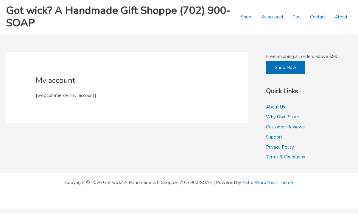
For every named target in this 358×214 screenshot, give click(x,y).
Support (274, 137)
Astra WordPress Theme (267, 182)
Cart (296, 17)
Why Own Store (282, 117)
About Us (275, 107)
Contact (318, 17)
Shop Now (285, 67)
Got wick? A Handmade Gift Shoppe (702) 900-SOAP (118, 17)
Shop (246, 17)
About (341, 17)
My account (272, 17)
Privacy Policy (280, 147)
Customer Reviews (285, 127)
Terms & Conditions (285, 157)
